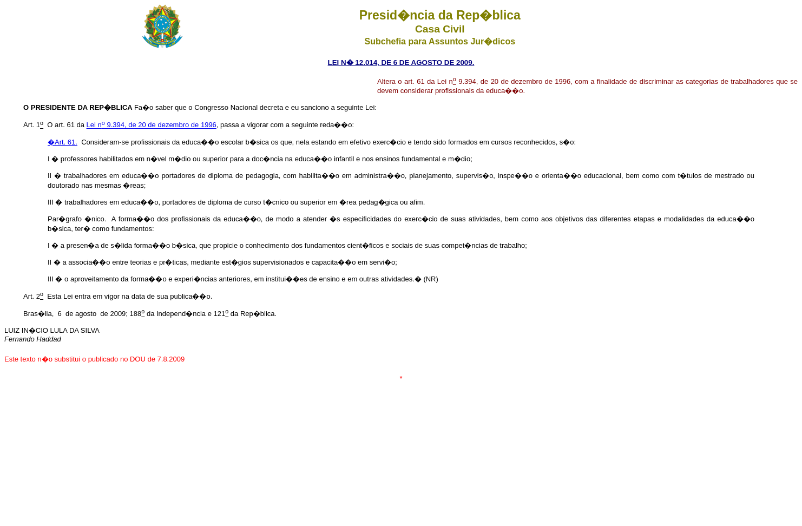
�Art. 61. (62, 142)
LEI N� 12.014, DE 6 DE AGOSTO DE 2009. (401, 62)
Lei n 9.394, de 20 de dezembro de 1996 (151, 125)
